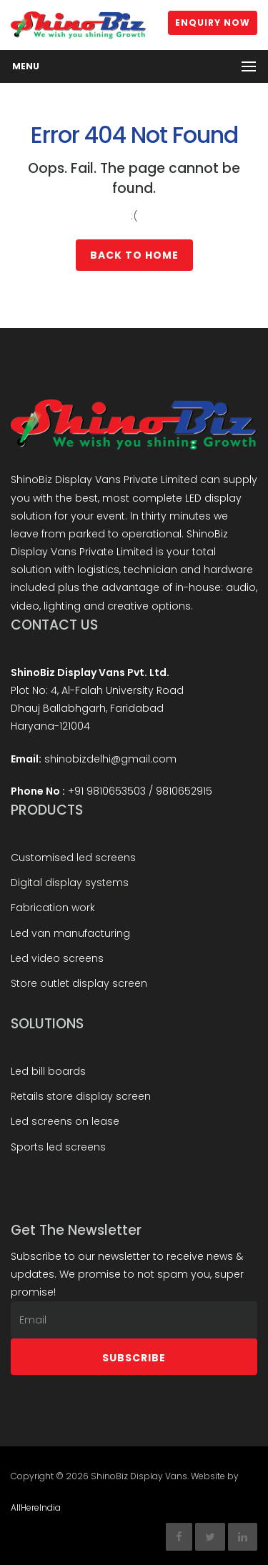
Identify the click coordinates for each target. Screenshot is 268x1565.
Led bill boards (48, 1071)
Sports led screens (58, 1147)
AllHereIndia (36, 1507)
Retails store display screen (81, 1096)
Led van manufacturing (70, 933)
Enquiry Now (212, 22)
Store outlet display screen (79, 983)
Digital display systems (70, 882)
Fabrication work (53, 907)
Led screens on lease (65, 1121)
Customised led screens (73, 857)
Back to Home (134, 255)
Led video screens (57, 958)
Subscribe (134, 1358)
